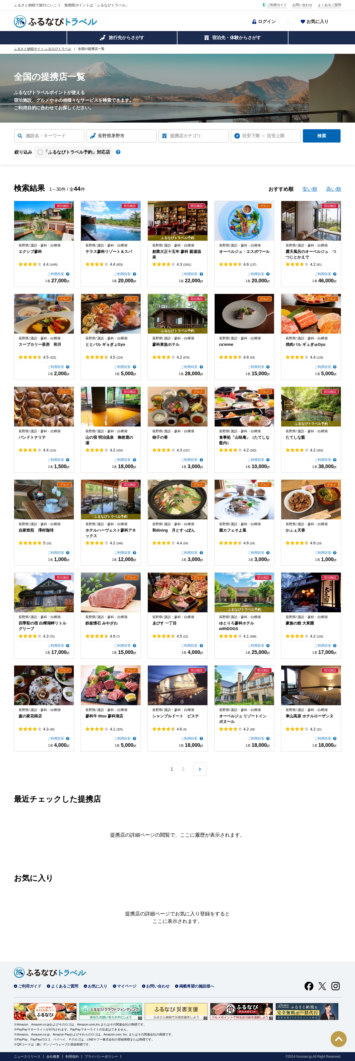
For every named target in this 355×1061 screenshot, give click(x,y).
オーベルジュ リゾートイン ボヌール (243, 719)
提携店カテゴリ (185, 135)
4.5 (49, 357)
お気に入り (317, 21)
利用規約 (72, 1056)
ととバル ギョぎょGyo (105, 344)
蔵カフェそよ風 (232, 530)
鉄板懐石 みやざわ (101, 623)
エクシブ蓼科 (30, 251)
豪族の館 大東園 (300, 623)
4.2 (315, 264)
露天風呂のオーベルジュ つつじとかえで (311, 254)
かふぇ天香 (295, 530)
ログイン (267, 21)
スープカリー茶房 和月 (40, 344)
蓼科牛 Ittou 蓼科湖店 (104, 716)
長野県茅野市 (111, 135)
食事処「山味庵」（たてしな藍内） (244, 440)
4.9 (115, 636)
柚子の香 (160, 437)
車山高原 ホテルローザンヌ (309, 716)
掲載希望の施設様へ (196, 986)
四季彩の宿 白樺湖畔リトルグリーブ (42, 626)
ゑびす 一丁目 (164, 623)
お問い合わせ (302, 5)
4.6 (250, 264)
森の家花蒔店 (30, 716)
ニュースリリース (27, 1056)
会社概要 (53, 1056)
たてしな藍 (295, 437)
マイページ (126, 986)
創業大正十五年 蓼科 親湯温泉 (176, 254)
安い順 (309, 189)
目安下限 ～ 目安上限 (263, 135)
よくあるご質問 (329, 5)
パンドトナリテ (32, 437)
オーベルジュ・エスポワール (244, 251)
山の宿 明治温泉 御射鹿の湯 (109, 440)
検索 (321, 135)
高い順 (333, 189)
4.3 (184, 264)
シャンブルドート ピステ (175, 716)
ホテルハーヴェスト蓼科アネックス (110, 533)
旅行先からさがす (126, 37)
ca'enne (226, 344)
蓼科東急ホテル (165, 344)
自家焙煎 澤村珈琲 (36, 530)
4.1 (250, 636)
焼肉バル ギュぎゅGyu (305, 344)
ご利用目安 (56, 274)
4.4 (50, 264)
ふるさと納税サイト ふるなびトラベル (42, 48)
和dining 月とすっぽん (173, 530)
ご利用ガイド (277, 5)
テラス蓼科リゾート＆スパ (108, 251)
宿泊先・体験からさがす (236, 37)
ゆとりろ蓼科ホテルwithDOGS (236, 626)
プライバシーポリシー (101, 1056)
